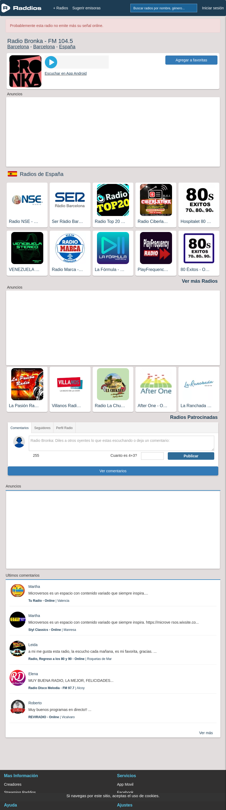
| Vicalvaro (51, 717)
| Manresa (52, 630)
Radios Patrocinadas (194, 417)
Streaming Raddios (20, 792)
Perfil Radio (64, 428)
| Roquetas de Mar (70, 659)
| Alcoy (56, 688)
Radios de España (41, 174)
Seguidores (42, 428)
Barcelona (18, 46)
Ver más (206, 733)
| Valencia (48, 601)
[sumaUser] (152, 456)
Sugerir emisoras (86, 8)
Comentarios (19, 428)
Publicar (191, 456)
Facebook (125, 792)
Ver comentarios (112, 471)
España (67, 46)
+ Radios (60, 8)
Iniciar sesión (213, 8)
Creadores (12, 784)
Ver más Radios (200, 281)
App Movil (125, 784)
